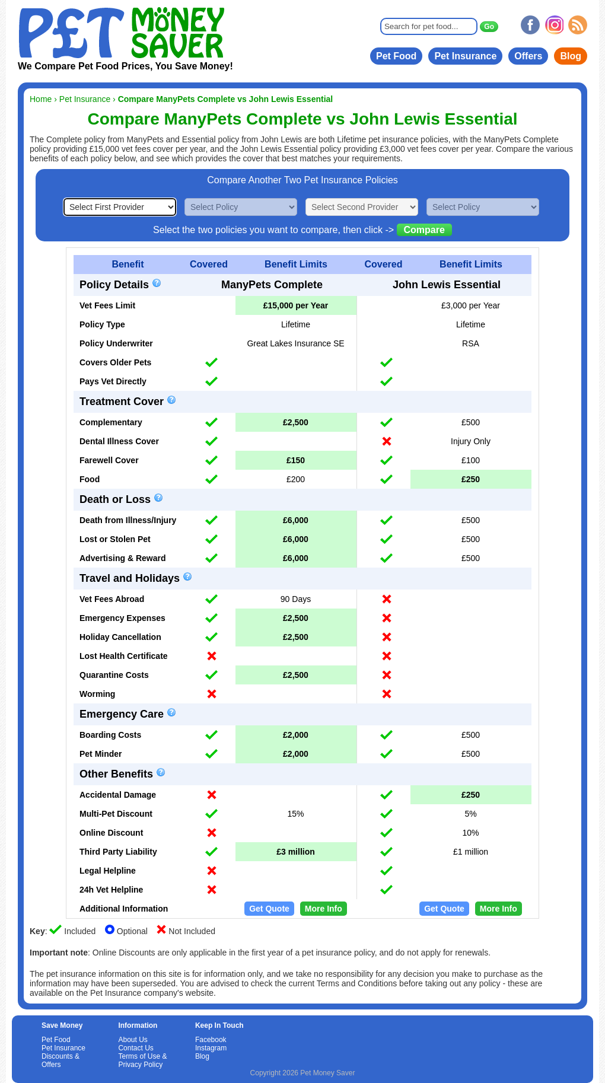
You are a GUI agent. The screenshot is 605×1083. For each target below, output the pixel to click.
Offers (528, 56)
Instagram (211, 1048)
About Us (132, 1040)
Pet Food (396, 56)
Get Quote (269, 908)
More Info (323, 908)
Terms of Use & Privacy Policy (142, 1060)
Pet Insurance (465, 56)
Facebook (211, 1040)
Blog (570, 56)
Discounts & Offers (60, 1060)
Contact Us (135, 1048)
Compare (424, 230)
